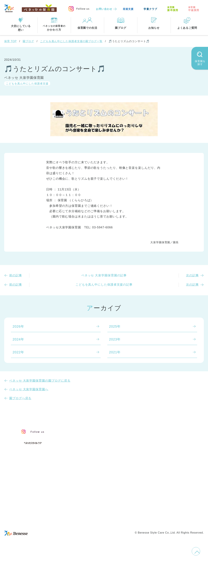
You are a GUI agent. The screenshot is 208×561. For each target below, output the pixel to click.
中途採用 (193, 9)
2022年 (18, 352)
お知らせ (161, 431)
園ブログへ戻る (20, 398)
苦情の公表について (172, 439)
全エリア (84, 485)
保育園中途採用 (151, 521)
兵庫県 (99, 498)
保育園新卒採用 (177, 521)
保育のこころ (87, 437)
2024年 (18, 339)
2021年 (115, 352)
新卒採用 (172, 9)
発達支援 (128, 9)
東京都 (82, 492)
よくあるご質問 (168, 447)
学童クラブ (150, 9)
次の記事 (192, 275)
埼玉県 (82, 498)
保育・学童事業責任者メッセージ (103, 430)
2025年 (115, 326)
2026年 (18, 326)
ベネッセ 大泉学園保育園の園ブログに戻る (39, 380)
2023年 (115, 339)
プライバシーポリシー (90, 521)
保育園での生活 (88, 461)
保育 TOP (10, 41)
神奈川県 (101, 492)
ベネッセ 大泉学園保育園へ (28, 389)
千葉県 (119, 492)
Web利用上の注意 (123, 521)
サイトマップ (106, 514)
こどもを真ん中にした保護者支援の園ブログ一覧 (71, 41)
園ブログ (28, 41)
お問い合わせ (104, 9)
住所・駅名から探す (93, 478)
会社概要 (127, 514)
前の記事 (15, 275)
